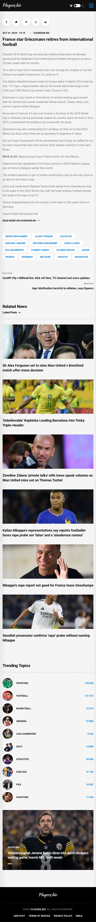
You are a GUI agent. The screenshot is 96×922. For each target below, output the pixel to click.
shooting (22, 797)
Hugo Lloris (72, 243)
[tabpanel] (48, 840)
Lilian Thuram (44, 236)
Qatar (85, 250)
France (9, 257)
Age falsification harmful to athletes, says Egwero (62, 288)
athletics (22, 759)
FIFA (18, 784)
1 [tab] (10, 863)
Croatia (63, 257)
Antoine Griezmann (45, 243)
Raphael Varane (15, 243)
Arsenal (21, 721)
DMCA (79, 915)
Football (22, 695)
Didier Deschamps (16, 236)
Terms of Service (39, 915)
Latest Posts (12, 312)
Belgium (45, 257)
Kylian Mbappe (14, 250)
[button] (6, 22)
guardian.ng (41, 33)
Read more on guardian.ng (21, 220)
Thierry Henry (40, 250)
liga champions (26, 733)
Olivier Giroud (65, 250)
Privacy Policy (63, 915)
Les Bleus (66, 236)
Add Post (19, 915)
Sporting (22, 683)
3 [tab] (21, 863)
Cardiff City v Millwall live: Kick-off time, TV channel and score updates (46, 278)
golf (19, 746)
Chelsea (21, 771)
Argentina (81, 257)
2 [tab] (16, 863)
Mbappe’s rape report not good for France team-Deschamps (48, 585)
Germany (27, 257)
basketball (23, 708)
